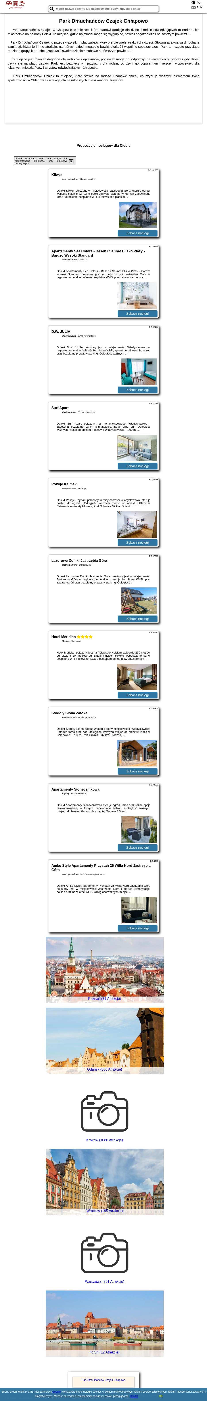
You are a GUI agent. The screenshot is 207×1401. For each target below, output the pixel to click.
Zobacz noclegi (137, 233)
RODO (134, 1396)
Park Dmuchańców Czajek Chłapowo (103, 1380)
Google (56, 1391)
